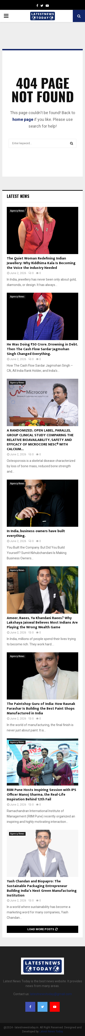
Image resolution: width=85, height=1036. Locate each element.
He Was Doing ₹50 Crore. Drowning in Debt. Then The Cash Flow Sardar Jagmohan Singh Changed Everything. (42, 349)
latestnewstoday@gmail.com (51, 994)
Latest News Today (51, 1031)
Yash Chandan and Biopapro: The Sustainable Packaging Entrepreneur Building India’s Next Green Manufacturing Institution (42, 888)
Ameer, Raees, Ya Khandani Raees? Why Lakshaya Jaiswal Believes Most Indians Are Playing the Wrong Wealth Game (42, 623)
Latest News (18, 196)
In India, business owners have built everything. (36, 533)
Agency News (17, 211)
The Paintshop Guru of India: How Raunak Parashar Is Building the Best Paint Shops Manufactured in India (41, 708)
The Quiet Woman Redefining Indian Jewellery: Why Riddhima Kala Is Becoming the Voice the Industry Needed (41, 263)
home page (22, 119)
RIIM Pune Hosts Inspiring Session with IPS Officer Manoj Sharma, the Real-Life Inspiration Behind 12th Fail (41, 794)
